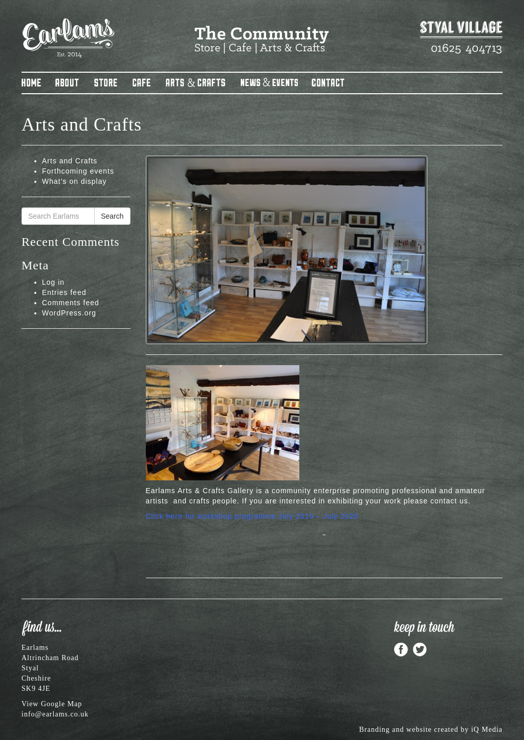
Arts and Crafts (69, 161)
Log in (53, 282)
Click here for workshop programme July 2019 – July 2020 (252, 516)
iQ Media (487, 729)
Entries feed (64, 292)
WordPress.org (69, 313)
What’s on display (74, 181)
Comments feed (70, 303)
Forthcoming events (78, 171)
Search (112, 216)
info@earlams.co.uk (55, 714)
